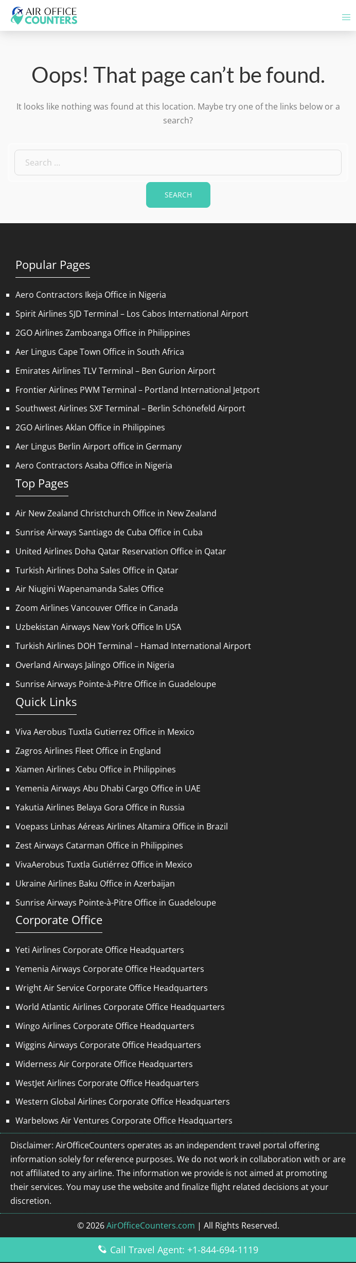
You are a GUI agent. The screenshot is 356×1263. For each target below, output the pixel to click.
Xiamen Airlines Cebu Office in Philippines (95, 769)
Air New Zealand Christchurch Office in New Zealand (116, 513)
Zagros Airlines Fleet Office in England (88, 750)
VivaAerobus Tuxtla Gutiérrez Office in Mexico (103, 864)
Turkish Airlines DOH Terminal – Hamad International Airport (133, 646)
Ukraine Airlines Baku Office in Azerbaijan (95, 883)
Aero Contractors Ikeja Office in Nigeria (90, 294)
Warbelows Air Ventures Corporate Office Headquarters (124, 1120)
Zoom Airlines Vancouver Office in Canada (96, 608)
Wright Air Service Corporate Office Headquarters (111, 988)
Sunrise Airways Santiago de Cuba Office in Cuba (109, 532)
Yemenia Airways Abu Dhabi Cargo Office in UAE (108, 788)
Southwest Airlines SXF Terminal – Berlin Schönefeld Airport (130, 408)
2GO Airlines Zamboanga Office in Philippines (102, 332)
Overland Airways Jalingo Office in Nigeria (94, 665)
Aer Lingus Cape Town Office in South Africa (99, 351)
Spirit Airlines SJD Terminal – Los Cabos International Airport (131, 313)
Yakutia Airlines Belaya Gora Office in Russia (100, 807)
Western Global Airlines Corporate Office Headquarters (122, 1101)
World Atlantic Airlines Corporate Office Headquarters (120, 1007)
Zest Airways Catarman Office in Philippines (99, 845)
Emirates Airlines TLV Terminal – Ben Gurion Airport (115, 370)
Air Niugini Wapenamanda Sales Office (89, 588)
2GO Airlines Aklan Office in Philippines (90, 427)
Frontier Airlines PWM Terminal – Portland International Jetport (137, 389)
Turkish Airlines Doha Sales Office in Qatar (97, 570)
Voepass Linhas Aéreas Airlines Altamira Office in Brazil (121, 826)
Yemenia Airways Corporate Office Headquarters (109, 969)
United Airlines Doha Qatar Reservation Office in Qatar (120, 551)
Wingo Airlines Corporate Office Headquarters (104, 1026)
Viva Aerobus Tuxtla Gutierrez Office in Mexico (104, 731)
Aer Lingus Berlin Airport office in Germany (98, 446)
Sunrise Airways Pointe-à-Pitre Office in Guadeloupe (115, 684)
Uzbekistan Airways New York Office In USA (98, 627)
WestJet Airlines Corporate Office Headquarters (107, 1083)
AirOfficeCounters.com (150, 1225)
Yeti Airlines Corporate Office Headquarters (99, 949)
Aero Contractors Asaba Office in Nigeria (93, 465)
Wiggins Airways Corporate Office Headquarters (108, 1045)
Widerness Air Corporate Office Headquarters (104, 1064)
